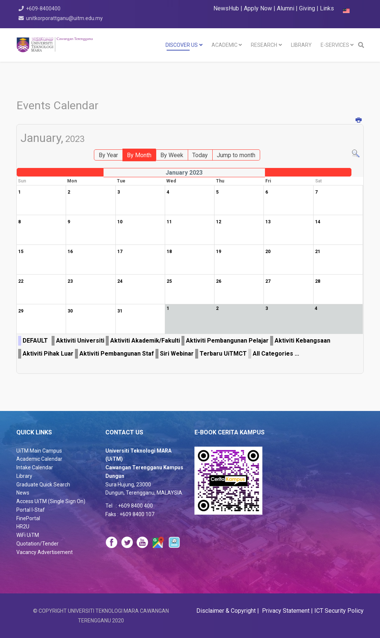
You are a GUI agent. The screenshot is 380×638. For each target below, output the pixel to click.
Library (24, 476)
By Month (139, 155)
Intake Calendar (34, 467)
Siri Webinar (177, 353)
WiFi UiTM (27, 535)
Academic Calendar (39, 459)
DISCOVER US (182, 45)
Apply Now (258, 8)
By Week (171, 155)
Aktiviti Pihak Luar (48, 353)
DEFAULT (35, 340)
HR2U (22, 526)
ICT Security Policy (339, 610)
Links (327, 8)
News (22, 493)
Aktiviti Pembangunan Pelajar (227, 340)
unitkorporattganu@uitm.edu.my (65, 18)
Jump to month (236, 155)
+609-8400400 (44, 9)
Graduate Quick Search (43, 485)
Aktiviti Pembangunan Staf (116, 353)
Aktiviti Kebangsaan (302, 340)
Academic (225, 45)
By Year (108, 155)
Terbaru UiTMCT (223, 353)
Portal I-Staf (30, 510)
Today (200, 155)
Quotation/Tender (37, 544)
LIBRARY (301, 45)
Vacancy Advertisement (44, 552)
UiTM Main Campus (39, 451)
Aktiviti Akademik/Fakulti (145, 340)
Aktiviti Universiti (80, 340)
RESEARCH (264, 45)
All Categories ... (276, 353)
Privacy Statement (285, 610)
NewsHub (226, 8)
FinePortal (28, 518)
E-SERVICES (335, 45)
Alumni (286, 8)
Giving (307, 8)
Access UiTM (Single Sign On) (50, 501)
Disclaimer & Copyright (226, 610)
